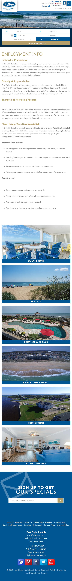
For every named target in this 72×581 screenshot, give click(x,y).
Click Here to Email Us (36, 556)
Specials (27, 525)
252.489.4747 (56, 1)
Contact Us (17, 523)
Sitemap (60, 525)
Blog (67, 525)
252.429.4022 (56, 5)
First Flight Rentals (9, 6)
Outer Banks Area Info (43, 523)
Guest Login (58, 8)
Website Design (56, 570)
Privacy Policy (49, 525)
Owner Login (67, 8)
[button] (53, 35)
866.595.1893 (40, 549)
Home (9, 523)
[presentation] (24, 507)
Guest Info (6, 525)
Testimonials (37, 525)
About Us (28, 523)
